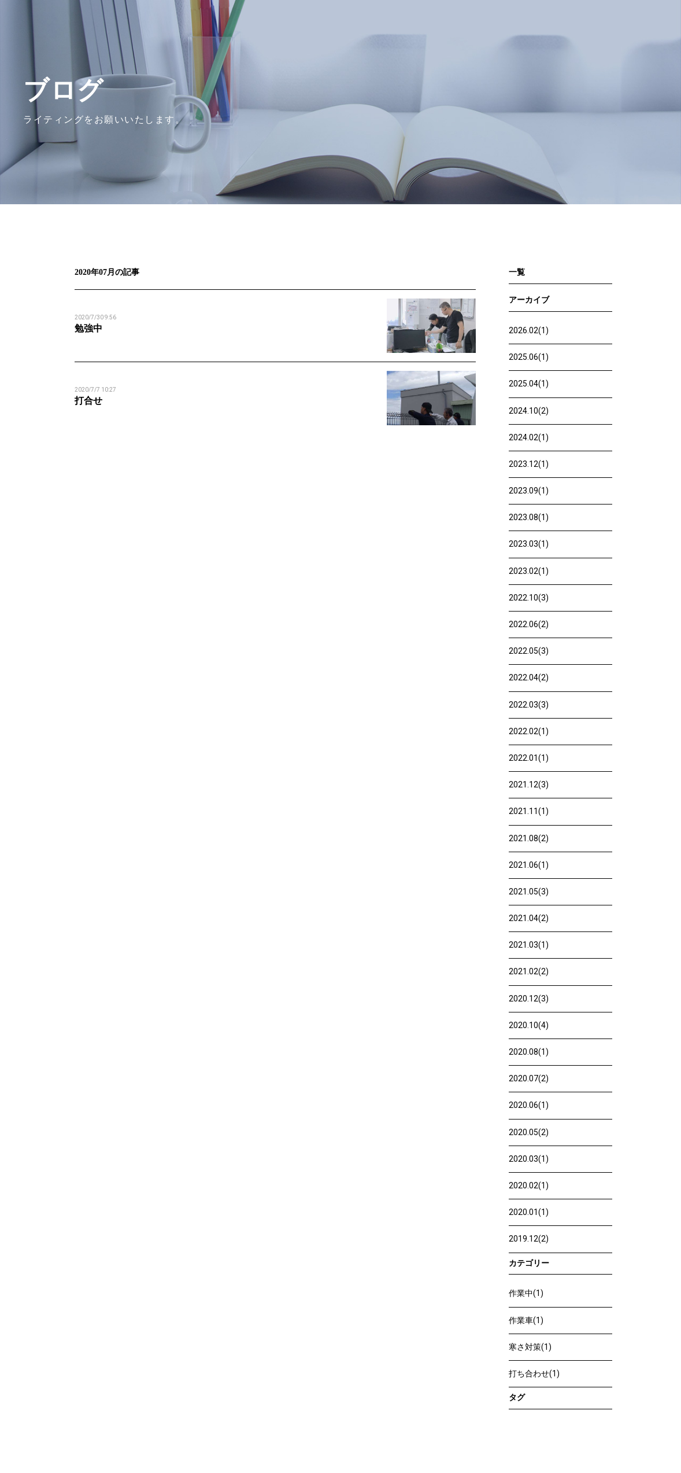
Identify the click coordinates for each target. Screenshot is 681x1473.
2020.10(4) (529, 1025)
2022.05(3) (529, 651)
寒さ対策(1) (530, 1347)
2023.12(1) (529, 464)
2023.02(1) (529, 571)
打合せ (88, 401)
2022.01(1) (529, 758)
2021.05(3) (529, 891)
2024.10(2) (529, 410)
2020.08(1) (529, 1051)
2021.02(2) (529, 971)
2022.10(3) (529, 597)
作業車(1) (526, 1320)
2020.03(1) (529, 1158)
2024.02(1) (529, 437)
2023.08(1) (529, 517)
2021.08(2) (529, 838)
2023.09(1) (529, 490)
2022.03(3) (529, 704)
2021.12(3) (529, 784)
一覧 (517, 272)
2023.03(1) (529, 543)
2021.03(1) (529, 944)
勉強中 (88, 328)
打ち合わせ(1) (534, 1373)
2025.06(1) (529, 357)
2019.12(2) (529, 1238)
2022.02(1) (529, 731)
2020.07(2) (529, 1078)
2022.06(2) (529, 624)
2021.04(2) (529, 918)
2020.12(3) (529, 998)
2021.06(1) (529, 865)
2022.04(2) (529, 677)
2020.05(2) (529, 1132)
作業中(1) (526, 1293)
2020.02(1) (529, 1185)
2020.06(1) (529, 1105)
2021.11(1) (529, 811)
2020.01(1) (529, 1212)
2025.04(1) (529, 383)
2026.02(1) (529, 330)
